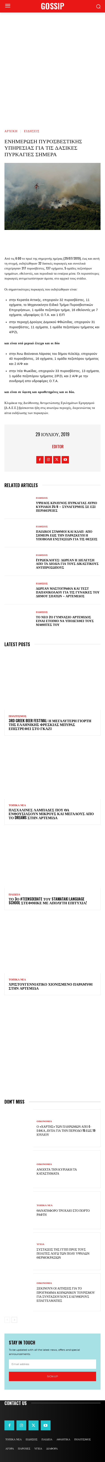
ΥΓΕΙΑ (40, 1244)
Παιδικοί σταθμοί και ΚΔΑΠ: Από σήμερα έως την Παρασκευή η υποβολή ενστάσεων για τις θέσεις (66, 535)
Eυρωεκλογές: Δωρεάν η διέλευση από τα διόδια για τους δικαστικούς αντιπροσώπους (67, 563)
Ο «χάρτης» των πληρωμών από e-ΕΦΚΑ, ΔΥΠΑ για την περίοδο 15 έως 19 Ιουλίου (66, 1130)
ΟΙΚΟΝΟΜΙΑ (44, 1121)
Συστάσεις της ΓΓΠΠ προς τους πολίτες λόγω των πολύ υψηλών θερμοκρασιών (63, 1253)
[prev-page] (7, 1320)
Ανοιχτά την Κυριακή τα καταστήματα (57, 1171)
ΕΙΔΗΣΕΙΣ (32, 130)
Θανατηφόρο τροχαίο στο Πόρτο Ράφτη (63, 1212)
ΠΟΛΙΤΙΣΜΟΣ (17, 716)
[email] (52, 1364)
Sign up (52, 1376)
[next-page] (14, 1320)
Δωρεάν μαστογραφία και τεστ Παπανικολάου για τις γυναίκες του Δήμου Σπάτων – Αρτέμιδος (68, 592)
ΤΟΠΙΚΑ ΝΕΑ (17, 805)
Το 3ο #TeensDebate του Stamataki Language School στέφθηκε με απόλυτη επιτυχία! (48, 901)
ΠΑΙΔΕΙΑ (14, 894)
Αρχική (11, 130)
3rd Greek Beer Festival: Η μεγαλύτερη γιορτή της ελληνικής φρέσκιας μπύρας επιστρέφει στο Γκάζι (50, 724)
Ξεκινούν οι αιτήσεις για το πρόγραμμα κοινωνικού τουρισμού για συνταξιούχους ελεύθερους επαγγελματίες (66, 1294)
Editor (58, 446)
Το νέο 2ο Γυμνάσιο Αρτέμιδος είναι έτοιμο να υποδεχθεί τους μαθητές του (65, 620)
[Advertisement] (52, 67)
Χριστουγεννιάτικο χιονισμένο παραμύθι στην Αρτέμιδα (51, 986)
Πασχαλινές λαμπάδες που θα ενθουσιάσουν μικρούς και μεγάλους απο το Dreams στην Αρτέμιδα (51, 813)
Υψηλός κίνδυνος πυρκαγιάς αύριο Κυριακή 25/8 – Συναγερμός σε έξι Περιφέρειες (66, 506)
